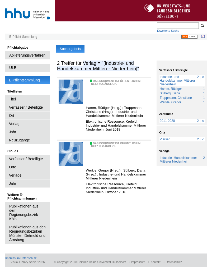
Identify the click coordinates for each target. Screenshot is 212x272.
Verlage (15, 175)
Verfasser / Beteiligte (26, 107)
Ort (11, 115)
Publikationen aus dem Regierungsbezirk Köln (24, 212)
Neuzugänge (19, 140)
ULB (12, 68)
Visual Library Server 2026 (28, 262)
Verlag (14, 124)
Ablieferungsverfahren (27, 55)
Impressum (12, 258)
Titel (12, 99)
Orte (12, 167)
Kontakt (155, 262)
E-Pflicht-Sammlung (23, 37)
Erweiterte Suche (168, 30)
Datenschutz (28, 258)
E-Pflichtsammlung (24, 80)
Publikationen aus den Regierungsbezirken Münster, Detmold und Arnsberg (27, 233)
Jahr (12, 132)
